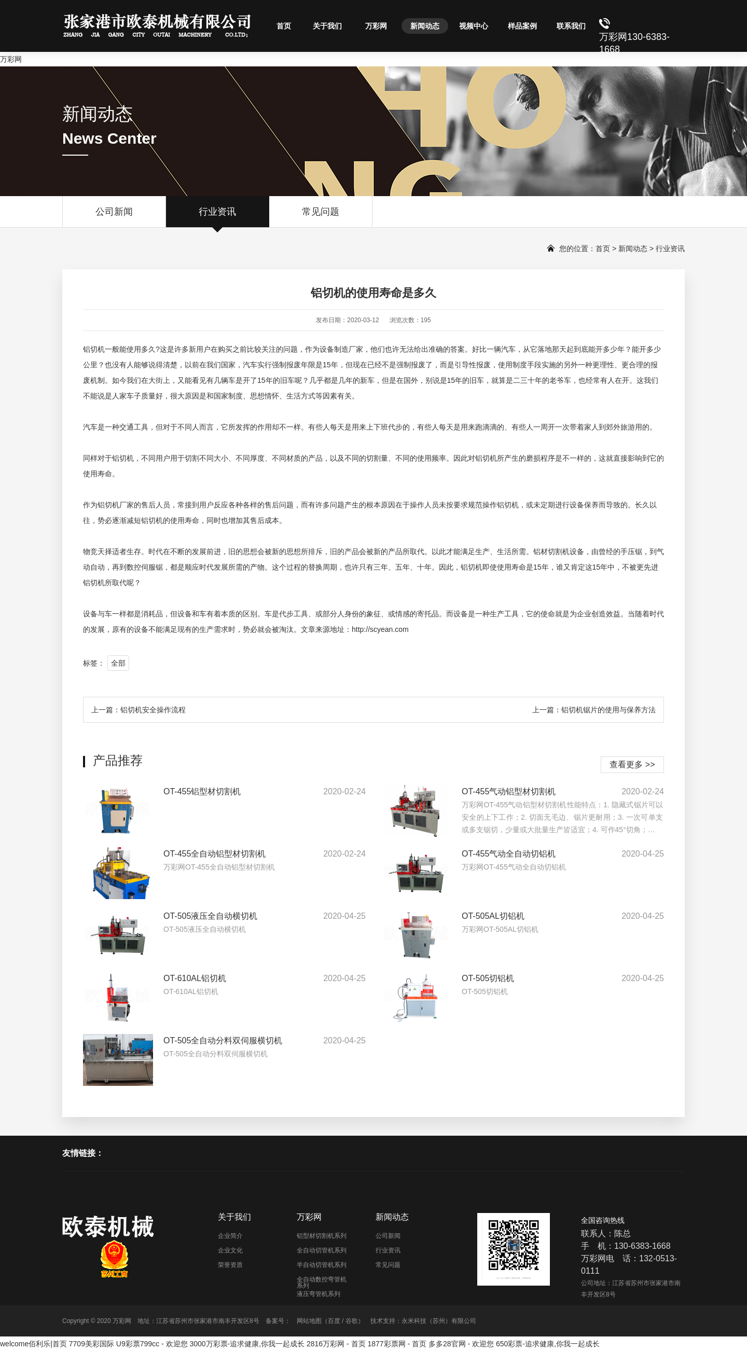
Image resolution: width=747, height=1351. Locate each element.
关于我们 (327, 26)
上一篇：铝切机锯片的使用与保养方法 (594, 710)
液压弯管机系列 (318, 1294)
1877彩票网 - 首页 (397, 1344)
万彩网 (11, 59)
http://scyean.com (380, 629)
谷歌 (351, 1321)
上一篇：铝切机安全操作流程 (138, 710)
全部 (118, 663)
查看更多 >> (632, 764)
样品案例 (522, 26)
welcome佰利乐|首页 (33, 1344)
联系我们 (571, 26)
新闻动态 (424, 26)
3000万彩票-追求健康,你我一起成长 (247, 1344)
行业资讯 (217, 216)
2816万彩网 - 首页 (336, 1344)
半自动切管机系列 (322, 1265)
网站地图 (309, 1321)
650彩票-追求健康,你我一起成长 (548, 1344)
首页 (283, 26)
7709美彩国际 (91, 1344)
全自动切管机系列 (322, 1250)
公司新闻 (114, 216)
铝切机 (94, 349)
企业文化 (230, 1250)
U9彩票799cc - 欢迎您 (152, 1344)
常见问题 (320, 216)
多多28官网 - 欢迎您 (461, 1344)
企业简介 (230, 1236)
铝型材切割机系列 (322, 1236)
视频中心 (473, 26)
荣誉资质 (230, 1265)
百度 (334, 1321)
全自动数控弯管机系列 (322, 1282)
